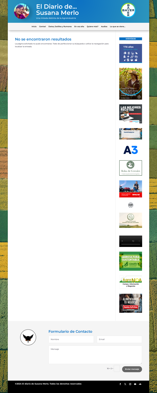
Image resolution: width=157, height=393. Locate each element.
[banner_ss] (130, 312)
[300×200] (130, 227)
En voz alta (79, 26)
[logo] (130, 207)
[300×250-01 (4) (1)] (130, 123)
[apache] (130, 197)
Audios (104, 26)
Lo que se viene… (117, 26)
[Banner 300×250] (130, 62)
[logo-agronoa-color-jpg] (130, 288)
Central (42, 26)
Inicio (34, 26)
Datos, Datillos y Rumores (60, 26)
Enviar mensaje (132, 369)
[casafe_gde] (130, 270)
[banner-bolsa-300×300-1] (130, 175)
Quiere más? (92, 26)
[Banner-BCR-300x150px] (130, 139)
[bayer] (130, 99)
